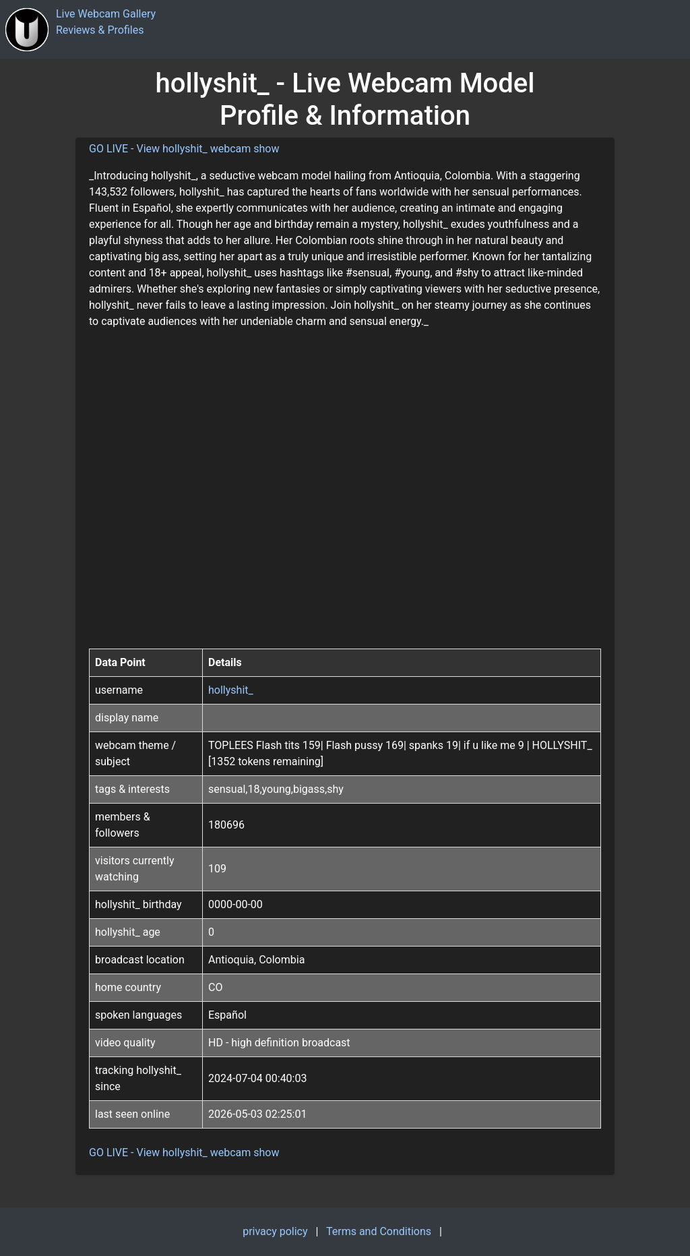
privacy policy (275, 1231)
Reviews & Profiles (100, 30)
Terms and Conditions (378, 1231)
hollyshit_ (230, 690)
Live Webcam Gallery (106, 13)
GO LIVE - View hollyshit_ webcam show (184, 148)
